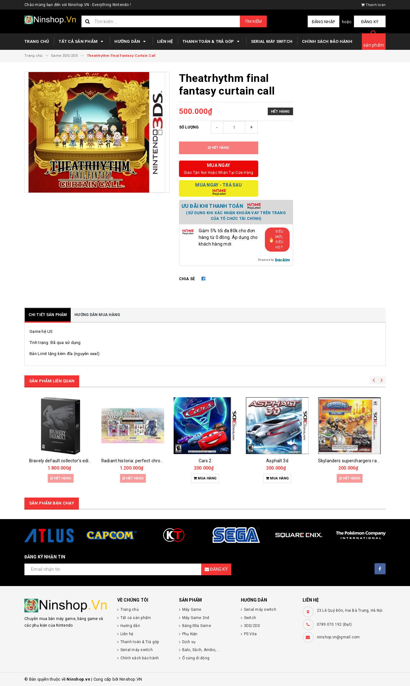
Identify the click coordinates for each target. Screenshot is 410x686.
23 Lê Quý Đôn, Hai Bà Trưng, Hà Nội (350, 610)
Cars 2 (205, 460)
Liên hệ (165, 41)
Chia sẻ (187, 279)
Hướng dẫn (131, 41)
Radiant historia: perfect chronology (137, 460)
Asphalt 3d (277, 460)
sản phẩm (373, 45)
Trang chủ (36, 41)
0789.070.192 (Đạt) (334, 624)
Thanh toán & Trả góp (212, 41)
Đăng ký (370, 21)
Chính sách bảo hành (327, 41)
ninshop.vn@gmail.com (338, 637)
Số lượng (189, 127)
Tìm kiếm (253, 21)
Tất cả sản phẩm (82, 41)
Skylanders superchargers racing (351, 460)
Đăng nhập (323, 21)
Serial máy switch (271, 41)
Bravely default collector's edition (62, 460)
